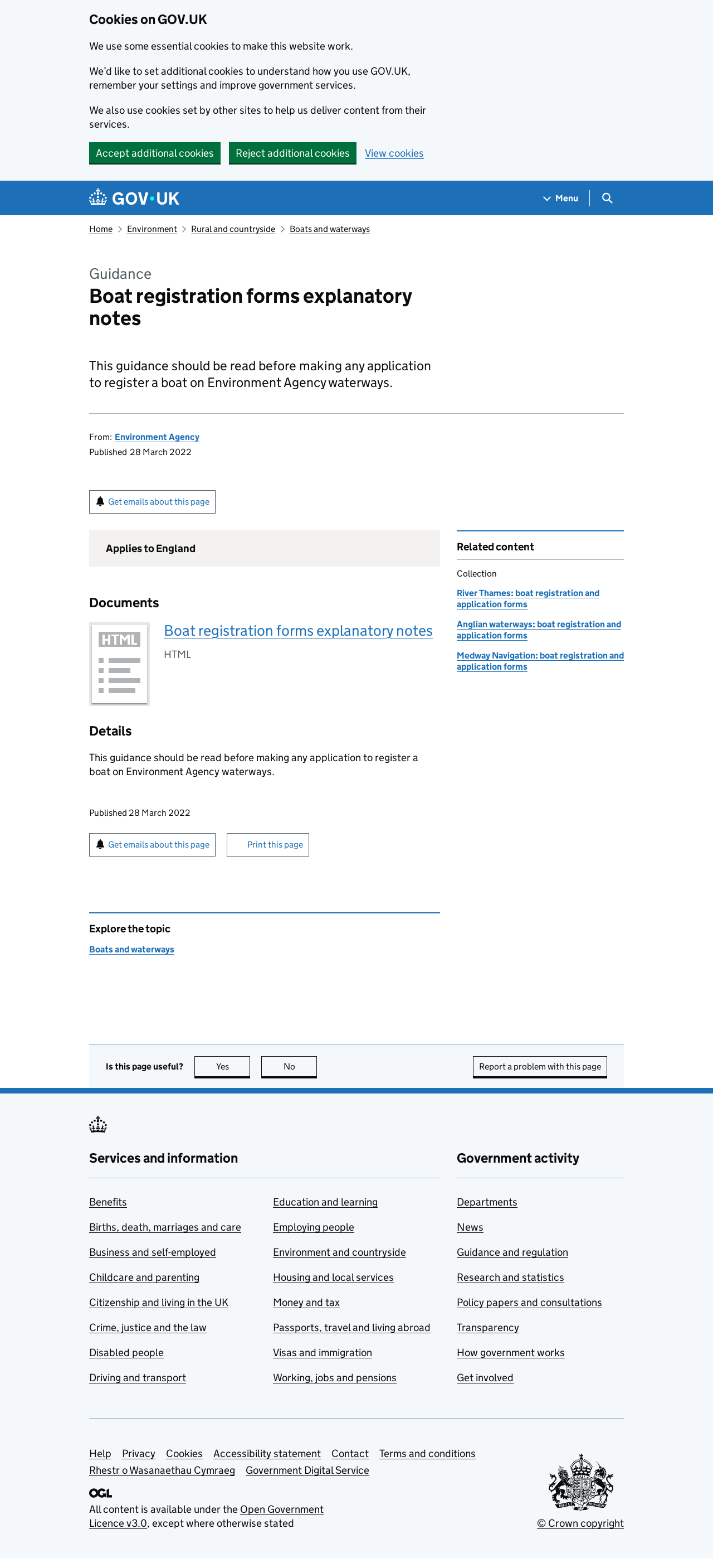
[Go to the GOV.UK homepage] (134, 198)
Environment (152, 229)
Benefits (108, 1202)
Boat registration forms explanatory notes (298, 630)
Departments (487, 1202)
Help (100, 1453)
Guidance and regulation (512, 1252)
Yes (233, 1066)
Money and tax (306, 1302)
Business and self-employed (152, 1252)
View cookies (394, 153)
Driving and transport (137, 1377)
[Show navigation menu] (561, 198)
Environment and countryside (339, 1252)
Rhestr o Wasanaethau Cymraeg (162, 1470)
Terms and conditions (427, 1453)
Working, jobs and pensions (335, 1377)
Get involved (485, 1377)
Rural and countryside (233, 229)
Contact (350, 1453)
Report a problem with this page (540, 1066)
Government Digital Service (307, 1470)
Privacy (138, 1453)
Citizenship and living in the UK (158, 1302)
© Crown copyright (580, 1523)
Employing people (313, 1227)
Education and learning (325, 1202)
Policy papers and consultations (529, 1302)
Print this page (275, 844)
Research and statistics (510, 1277)
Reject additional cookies (293, 153)
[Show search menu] (607, 198)
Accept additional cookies (155, 153)
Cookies (184, 1453)
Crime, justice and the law (148, 1327)
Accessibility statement (267, 1453)
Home (101, 229)
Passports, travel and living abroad (352, 1327)
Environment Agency (157, 437)
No (301, 1066)
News (470, 1227)
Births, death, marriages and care (165, 1227)
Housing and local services (333, 1277)
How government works (511, 1352)
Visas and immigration (322, 1352)
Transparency (488, 1327)
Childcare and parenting (144, 1277)
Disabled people (126, 1352)
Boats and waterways (330, 229)
